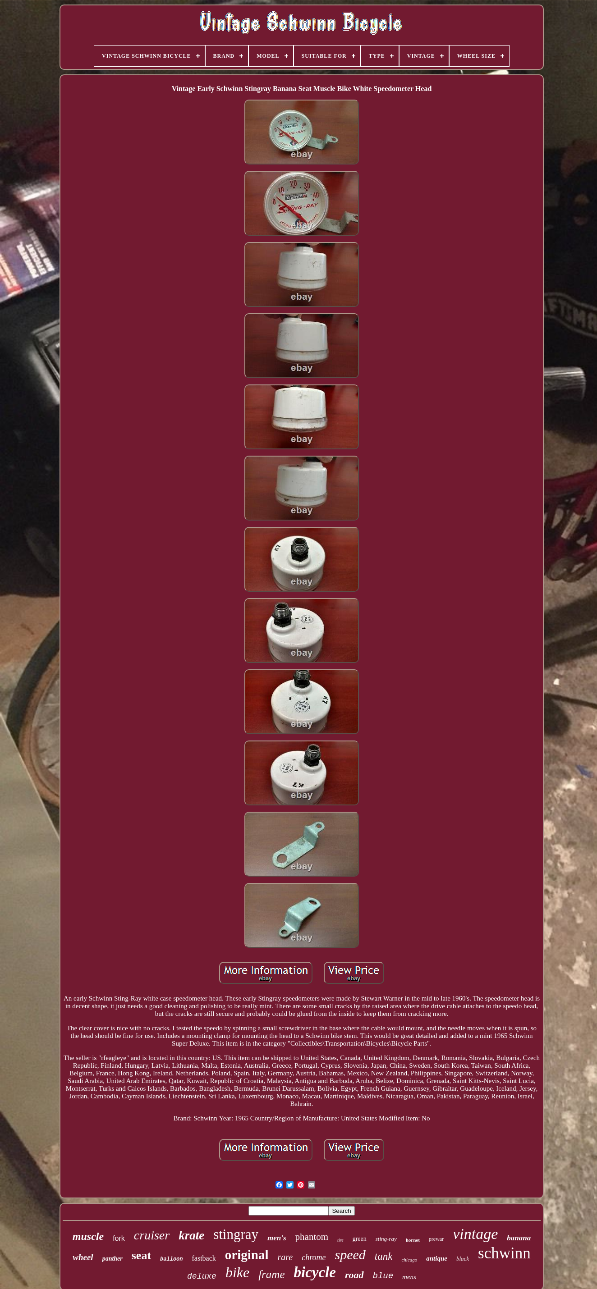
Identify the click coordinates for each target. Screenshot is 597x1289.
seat (141, 1255)
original (247, 1255)
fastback (204, 1258)
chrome (314, 1257)
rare (285, 1257)
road (354, 1274)
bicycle (315, 1272)
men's (276, 1238)
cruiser (152, 1235)
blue (383, 1276)
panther (112, 1258)
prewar (436, 1239)
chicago (409, 1259)
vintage (475, 1233)
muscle (88, 1236)
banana (519, 1238)
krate (191, 1235)
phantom (312, 1236)
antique (436, 1258)
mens (409, 1276)
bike (237, 1272)
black (462, 1258)
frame (271, 1274)
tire (340, 1240)
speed (350, 1254)
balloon (171, 1259)
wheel (83, 1257)
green (360, 1238)
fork (119, 1238)
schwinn (504, 1253)
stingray (235, 1234)
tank (384, 1256)
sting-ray (386, 1238)
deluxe (201, 1276)
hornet (413, 1240)
